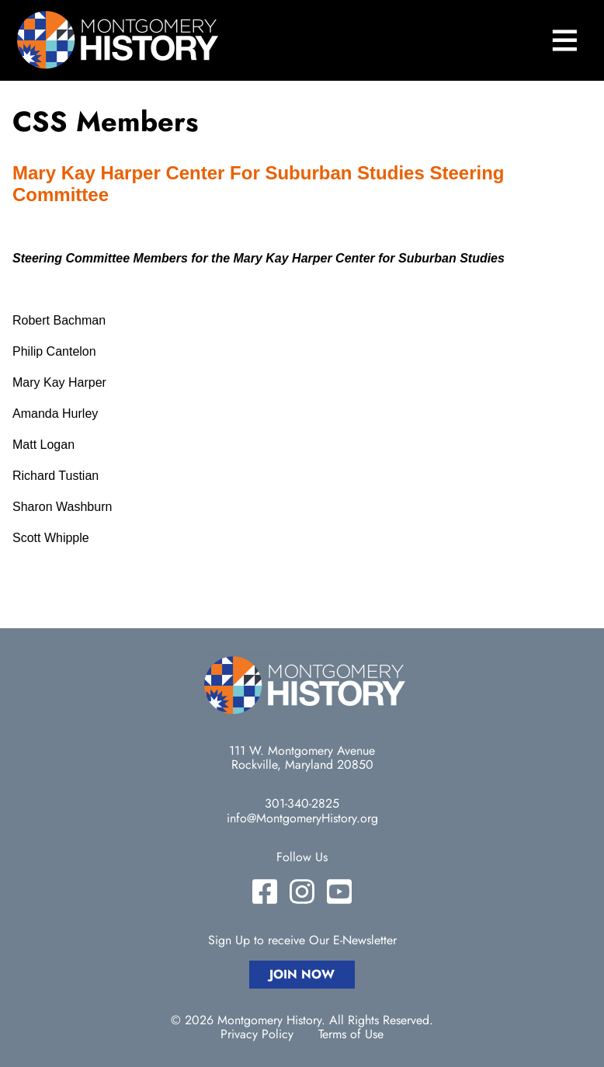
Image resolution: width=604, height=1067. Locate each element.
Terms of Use (351, 1034)
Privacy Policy (256, 1034)
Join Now (302, 974)
